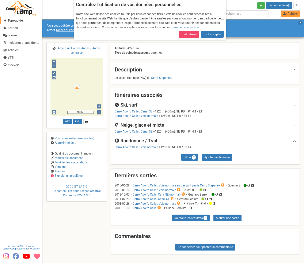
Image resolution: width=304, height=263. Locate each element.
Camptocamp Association (16, 248)
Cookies (35, 248)
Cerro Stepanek (161, 77)
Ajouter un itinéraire (217, 157)
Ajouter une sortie (227, 218)
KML (77, 121)
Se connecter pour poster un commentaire (205, 247)
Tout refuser (189, 34)
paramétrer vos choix (186, 27)
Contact (12, 245)
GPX (67, 121)
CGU (20, 245)
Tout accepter (212, 34)
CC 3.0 (77, 191)
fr (297, 5)
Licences (29, 245)
